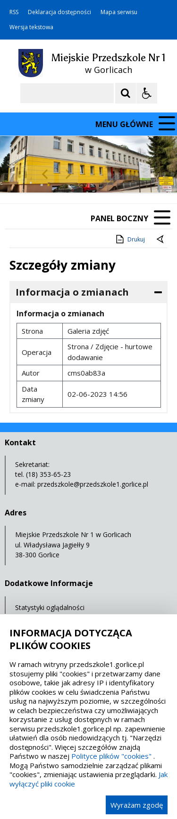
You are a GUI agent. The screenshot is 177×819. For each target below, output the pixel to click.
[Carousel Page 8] (154, 174)
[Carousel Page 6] (137, 174)
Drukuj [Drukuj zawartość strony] (129, 239)
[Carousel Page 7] (145, 174)
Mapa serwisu (119, 12)
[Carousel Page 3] (110, 174)
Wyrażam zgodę (136, 805)
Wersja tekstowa (31, 27)
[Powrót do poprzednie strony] (161, 239)
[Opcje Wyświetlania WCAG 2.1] (146, 93)
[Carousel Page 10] (172, 174)
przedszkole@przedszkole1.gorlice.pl (92, 484)
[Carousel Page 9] (163, 174)
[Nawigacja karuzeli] (56, 174)
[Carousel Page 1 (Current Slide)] (92, 174)
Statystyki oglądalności (49, 607)
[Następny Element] (68, 174)
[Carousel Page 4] (119, 174)
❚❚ (19, 174)
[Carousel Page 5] (128, 174)
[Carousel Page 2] (101, 174)
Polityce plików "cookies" (111, 756)
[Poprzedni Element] (44, 174)
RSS (13, 12)
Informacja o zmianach (72, 292)
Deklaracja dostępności (59, 12)
